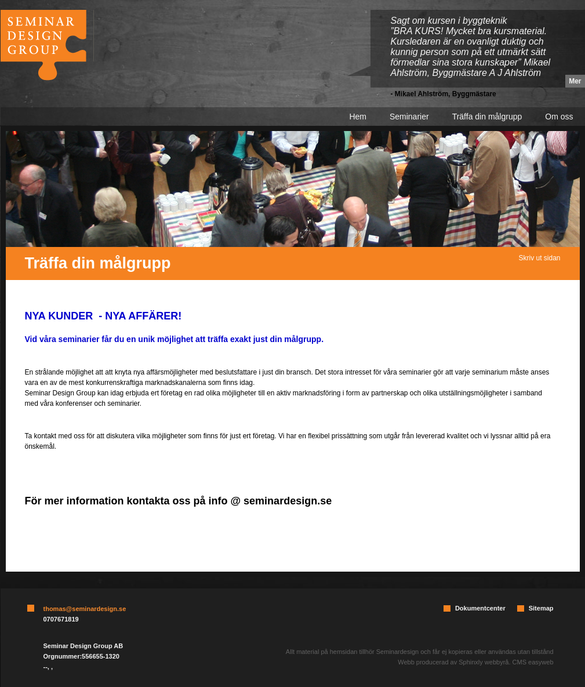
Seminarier (409, 116)
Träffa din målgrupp (487, 116)
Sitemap (541, 608)
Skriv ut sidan (539, 258)
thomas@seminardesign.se (84, 608)
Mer (575, 81)
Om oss (559, 116)
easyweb (540, 662)
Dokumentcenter (480, 608)
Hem (357, 116)
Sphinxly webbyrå (483, 662)
